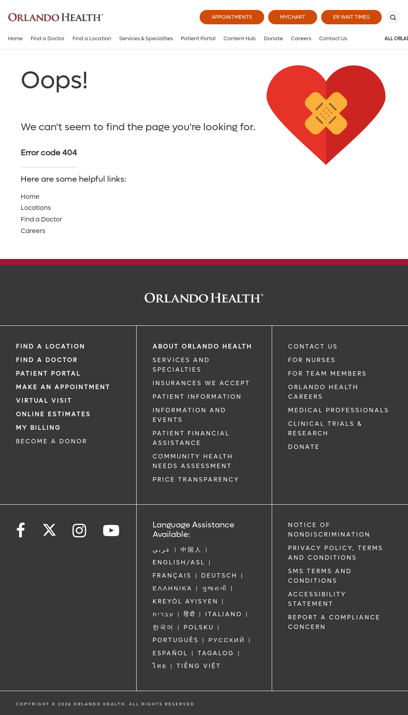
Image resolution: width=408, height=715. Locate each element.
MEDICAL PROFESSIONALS (338, 410)
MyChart (292, 17)
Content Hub (240, 38)
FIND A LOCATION (50, 347)
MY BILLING (38, 428)
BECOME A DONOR (51, 441)
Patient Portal (198, 38)
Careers (301, 38)
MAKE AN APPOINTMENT (63, 387)
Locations (36, 208)
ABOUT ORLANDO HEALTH (202, 347)
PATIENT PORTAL (48, 374)
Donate (273, 38)
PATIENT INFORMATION (197, 397)
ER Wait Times (351, 17)
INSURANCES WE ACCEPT (201, 383)
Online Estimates (53, 414)
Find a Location (92, 38)
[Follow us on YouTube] (111, 530)
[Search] (393, 17)
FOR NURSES (312, 360)
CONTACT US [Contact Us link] (313, 347)
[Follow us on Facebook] (21, 530)
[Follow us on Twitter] (49, 527)
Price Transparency (196, 480)
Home (15, 38)
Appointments (232, 17)
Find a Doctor (48, 38)
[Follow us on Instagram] (80, 530)
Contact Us (333, 38)
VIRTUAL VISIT (44, 401)
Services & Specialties (146, 38)
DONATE (304, 447)
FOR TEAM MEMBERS (327, 374)
